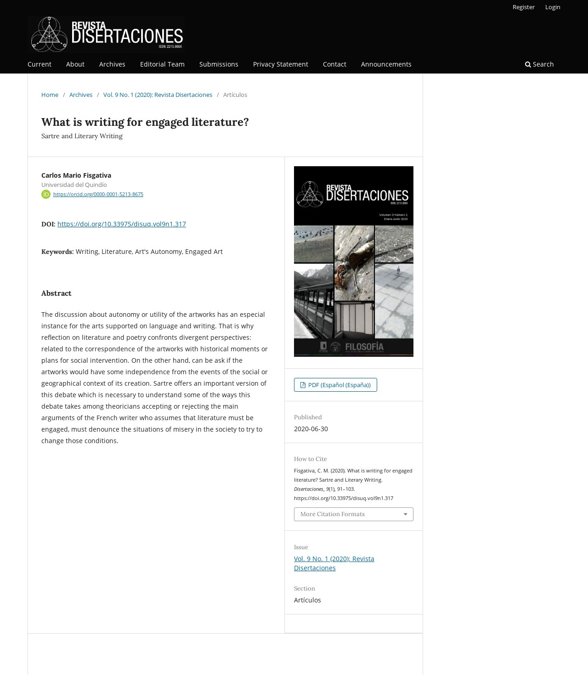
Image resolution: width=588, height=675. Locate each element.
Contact (334, 64)
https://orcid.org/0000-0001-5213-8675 (98, 194)
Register (524, 7)
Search (539, 64)
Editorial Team (162, 64)
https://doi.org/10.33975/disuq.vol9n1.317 (121, 223)
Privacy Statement (280, 64)
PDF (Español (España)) (339, 385)
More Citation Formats (332, 514)
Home (49, 94)
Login (552, 7)
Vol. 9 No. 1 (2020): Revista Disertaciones (157, 94)
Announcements (386, 64)
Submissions (218, 64)
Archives (112, 64)
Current (39, 64)
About (75, 64)
